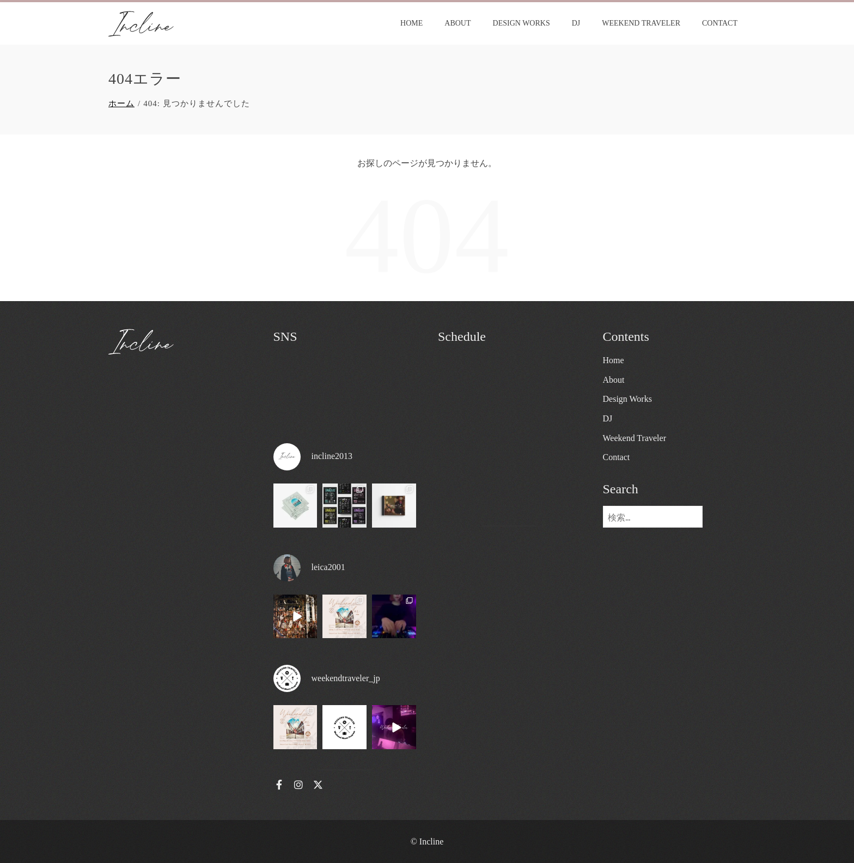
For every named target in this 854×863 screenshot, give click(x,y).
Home (411, 23)
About (457, 23)
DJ (576, 23)
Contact (719, 23)
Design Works (521, 23)
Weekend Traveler (641, 23)
